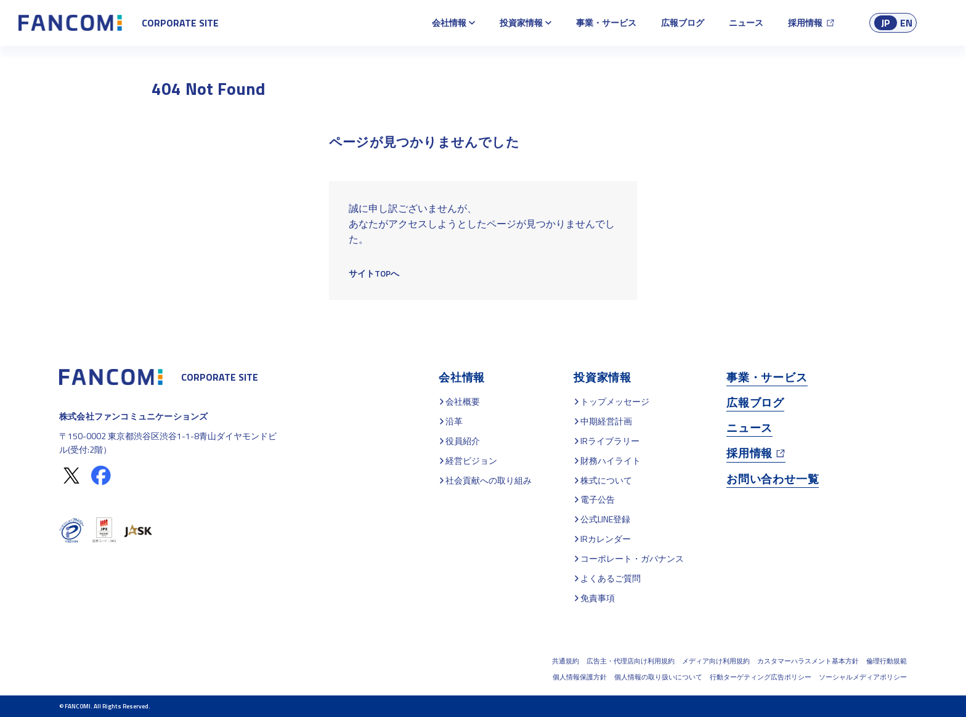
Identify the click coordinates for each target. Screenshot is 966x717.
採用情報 (805, 22)
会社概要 (462, 401)
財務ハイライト (610, 460)
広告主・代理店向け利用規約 (630, 661)
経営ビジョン (471, 460)
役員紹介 (462, 440)
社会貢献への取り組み (488, 480)
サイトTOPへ (374, 273)
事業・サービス (606, 22)
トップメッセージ (614, 401)
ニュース (746, 22)
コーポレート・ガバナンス (632, 558)
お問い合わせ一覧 (772, 479)
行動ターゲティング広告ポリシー (760, 677)
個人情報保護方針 (580, 677)
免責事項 (597, 597)
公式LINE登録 (605, 518)
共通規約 (565, 661)
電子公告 (597, 499)
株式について (606, 480)
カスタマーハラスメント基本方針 (808, 661)
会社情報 (449, 22)
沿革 (454, 421)
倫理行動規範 (886, 661)
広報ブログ (682, 22)
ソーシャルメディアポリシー (863, 677)
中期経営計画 (606, 421)
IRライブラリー (609, 440)
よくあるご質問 (610, 578)
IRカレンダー (605, 538)
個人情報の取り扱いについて (658, 677)
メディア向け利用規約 (716, 661)
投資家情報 (521, 22)
